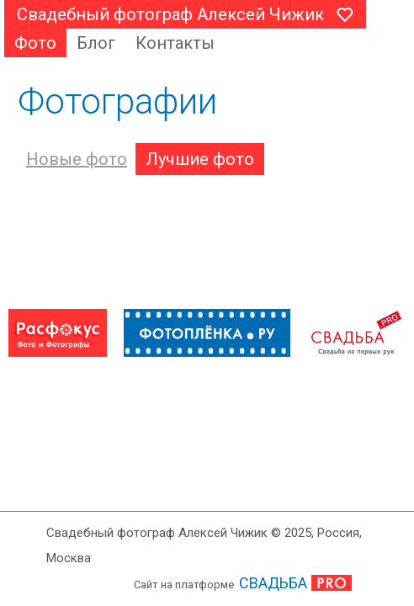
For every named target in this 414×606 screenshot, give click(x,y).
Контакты (175, 43)
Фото (35, 43)
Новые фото (76, 159)
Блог (96, 43)
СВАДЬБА (273, 583)
